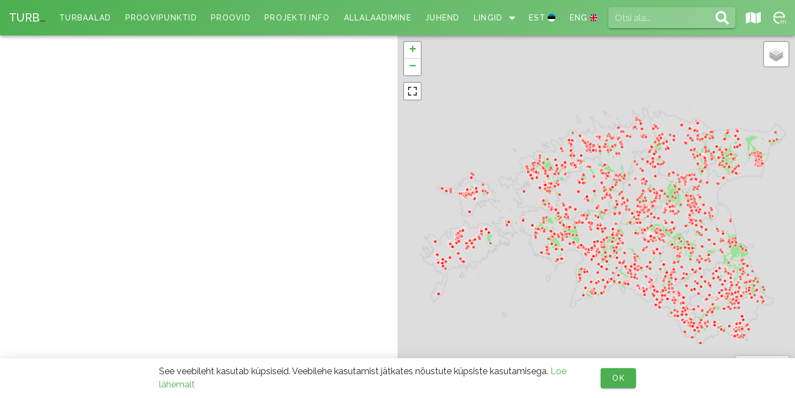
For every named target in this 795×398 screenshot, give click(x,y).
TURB (28, 17)
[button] (412, 50)
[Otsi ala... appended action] (722, 17)
